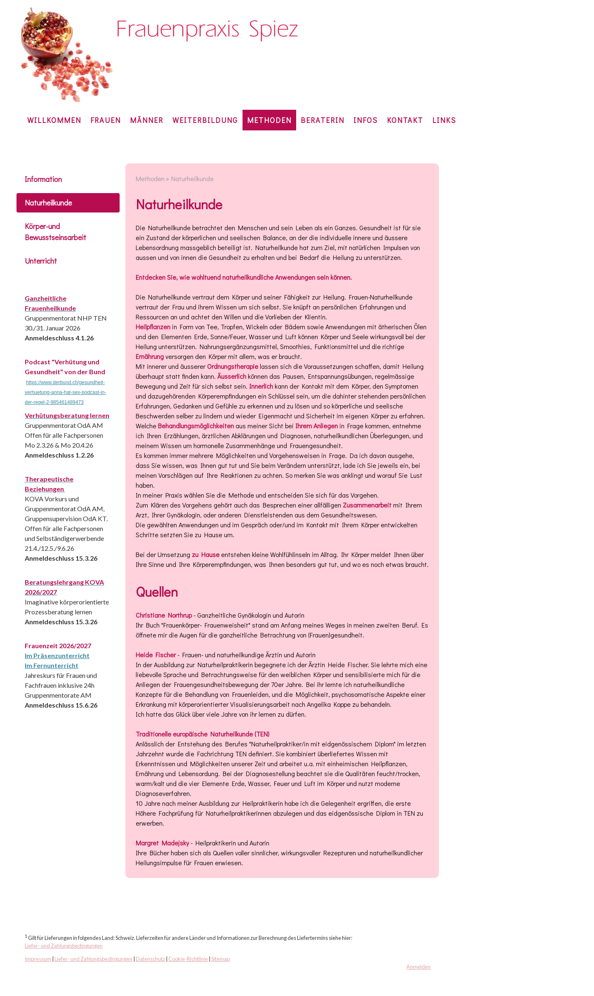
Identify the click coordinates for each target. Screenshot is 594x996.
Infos (366, 120)
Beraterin (322, 120)
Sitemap (220, 959)
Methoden (269, 120)
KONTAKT (405, 120)
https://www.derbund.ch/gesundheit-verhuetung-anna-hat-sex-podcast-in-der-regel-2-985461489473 (65, 392)
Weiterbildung (205, 120)
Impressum (38, 959)
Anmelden (418, 966)
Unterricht (41, 261)
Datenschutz (150, 959)
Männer (146, 120)
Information (43, 179)
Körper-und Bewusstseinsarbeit (55, 231)
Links (444, 120)
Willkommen (54, 120)
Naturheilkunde (48, 203)
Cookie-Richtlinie (188, 959)
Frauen (105, 120)
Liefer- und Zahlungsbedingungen (64, 945)
